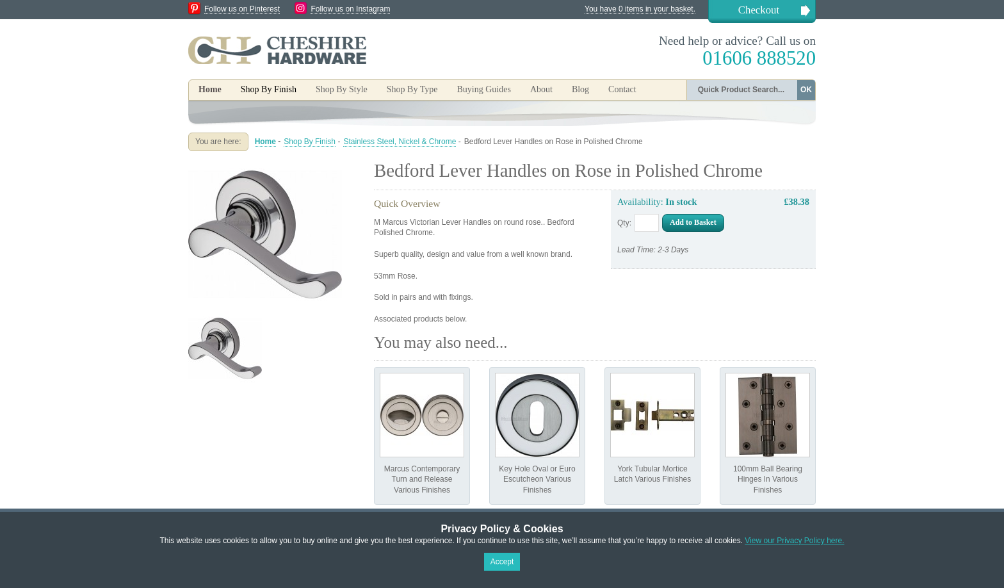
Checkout (758, 10)
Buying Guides (483, 89)
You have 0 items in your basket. (640, 8)
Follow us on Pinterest (242, 8)
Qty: (624, 222)
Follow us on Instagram (350, 8)
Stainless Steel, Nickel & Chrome (399, 141)
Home (210, 89)
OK (806, 89)
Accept (502, 561)
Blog (580, 89)
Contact (622, 89)
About (541, 89)
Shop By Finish (310, 141)
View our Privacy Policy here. (794, 540)
